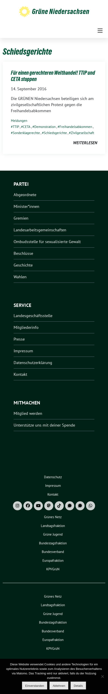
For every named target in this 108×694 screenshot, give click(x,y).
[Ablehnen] (102, 676)
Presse (19, 339)
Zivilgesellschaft (82, 133)
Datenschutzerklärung (33, 362)
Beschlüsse (23, 253)
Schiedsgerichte (55, 133)
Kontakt (20, 374)
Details (78, 685)
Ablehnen (59, 685)
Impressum (23, 350)
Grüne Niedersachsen (60, 11)
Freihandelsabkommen (75, 127)
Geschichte (23, 265)
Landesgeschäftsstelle (33, 315)
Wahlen (20, 276)
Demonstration (45, 127)
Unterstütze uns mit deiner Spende (44, 425)
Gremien (21, 218)
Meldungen (19, 120)
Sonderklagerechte (26, 133)
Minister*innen (26, 206)
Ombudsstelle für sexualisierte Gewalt (47, 241)
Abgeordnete (25, 194)
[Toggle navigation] (100, 30)
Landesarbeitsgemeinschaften (40, 229)
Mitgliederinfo (26, 327)
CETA (26, 127)
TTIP (16, 127)
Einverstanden (34, 685)
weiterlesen (85, 142)
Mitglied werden (28, 413)
